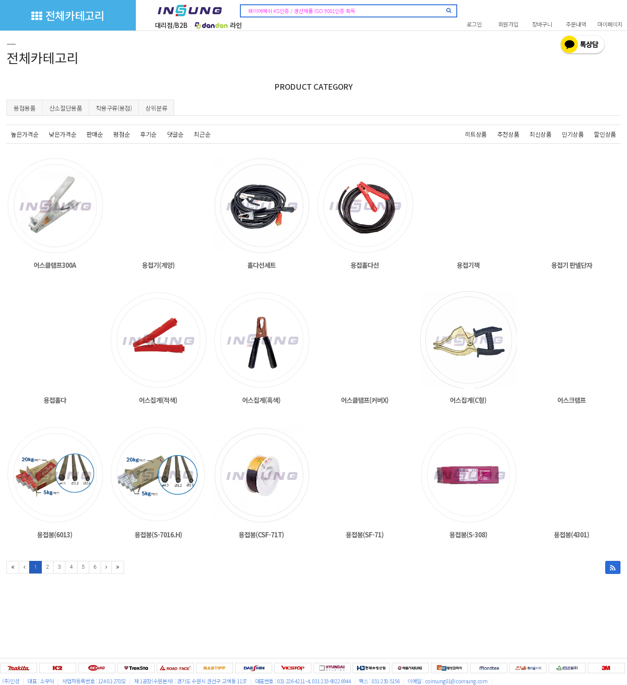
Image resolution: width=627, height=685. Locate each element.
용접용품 (24, 108)
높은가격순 (24, 134)
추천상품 (508, 134)
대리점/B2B (171, 25)
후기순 (148, 134)
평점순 (121, 134)
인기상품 (573, 134)
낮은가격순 (62, 134)
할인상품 (605, 134)
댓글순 (175, 134)
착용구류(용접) (114, 108)
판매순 (95, 134)
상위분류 (156, 108)
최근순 (202, 134)
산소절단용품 (65, 108)
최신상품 (540, 134)
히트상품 (476, 134)
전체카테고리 (67, 15)
